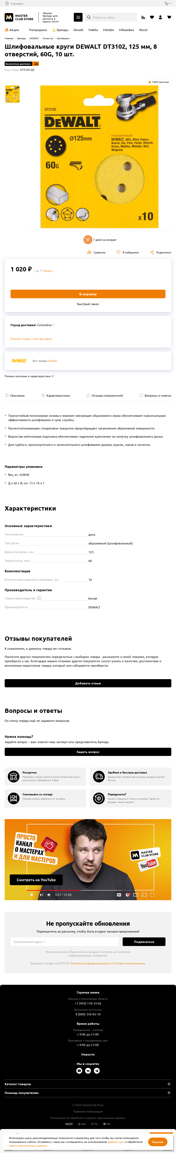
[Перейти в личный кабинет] (160, 17)
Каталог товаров (18, 1084)
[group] (45, 777)
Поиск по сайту (104, 17)
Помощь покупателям (22, 1093)
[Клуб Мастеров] (20, 17)
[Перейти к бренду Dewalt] (19, 360)
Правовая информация (88, 1111)
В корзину (88, 294)
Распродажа (38, 30)
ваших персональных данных (28, 1145)
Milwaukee (126, 30)
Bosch (143, 30)
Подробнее (88, 859)
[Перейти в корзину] (169, 17)
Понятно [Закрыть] (158, 1142)
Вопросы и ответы (158, 395)
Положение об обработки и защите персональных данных (87, 1117)
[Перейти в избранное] (152, 17)
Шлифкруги (63, 38)
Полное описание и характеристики (28, 376)
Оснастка (48, 38)
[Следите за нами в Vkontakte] (88, 1071)
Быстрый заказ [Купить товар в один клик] (88, 303)
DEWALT (34, 38)
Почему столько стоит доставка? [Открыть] (31, 338)
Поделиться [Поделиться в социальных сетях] (163, 252)
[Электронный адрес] (65, 941)
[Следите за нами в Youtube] (79, 1071)
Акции (14, 30)
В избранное (131, 252)
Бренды (62, 30)
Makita (93, 30)
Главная (9, 38)
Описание (17, 395)
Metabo (108, 30)
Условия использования (129, 963)
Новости (88, 1054)
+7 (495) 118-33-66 (88, 1003)
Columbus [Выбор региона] (17, 3)
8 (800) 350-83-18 (160, 3)
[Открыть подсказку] (39, 598)
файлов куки (116, 1141)
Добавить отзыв (88, 683)
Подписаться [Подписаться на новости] (144, 942)
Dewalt (78, 30)
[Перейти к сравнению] (143, 17)
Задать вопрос (88, 752)
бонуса (48, 270)
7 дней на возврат (100, 239)
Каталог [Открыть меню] (78, 17)
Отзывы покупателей (107, 395)
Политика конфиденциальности (91, 963)
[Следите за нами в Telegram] (97, 1071)
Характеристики (58, 395)
